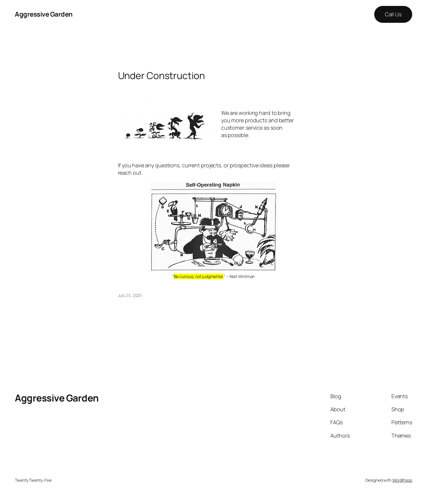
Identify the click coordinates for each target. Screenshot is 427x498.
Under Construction (161, 75)
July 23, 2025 (130, 295)
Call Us (393, 14)
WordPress (402, 480)
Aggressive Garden (44, 14)
